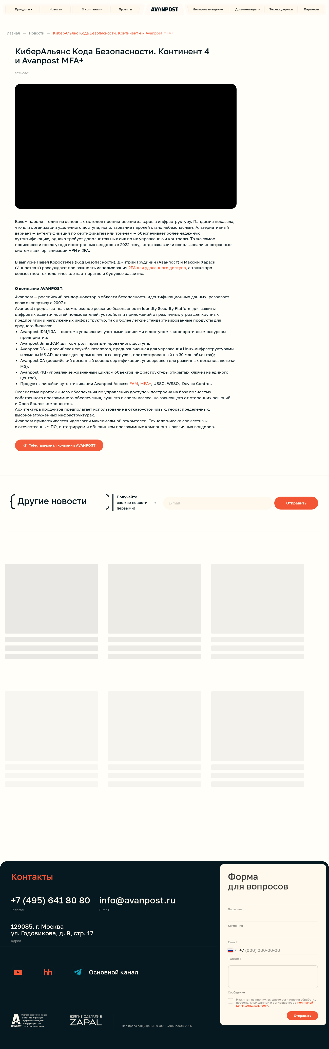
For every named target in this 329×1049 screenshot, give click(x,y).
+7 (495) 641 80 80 (50, 900)
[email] (218, 503)
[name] (273, 901)
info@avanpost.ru (137, 900)
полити (302, 1002)
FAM (133, 383)
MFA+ (145, 383)
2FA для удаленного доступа (157, 267)
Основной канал (113, 972)
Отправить (296, 503)
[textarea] (273, 977)
